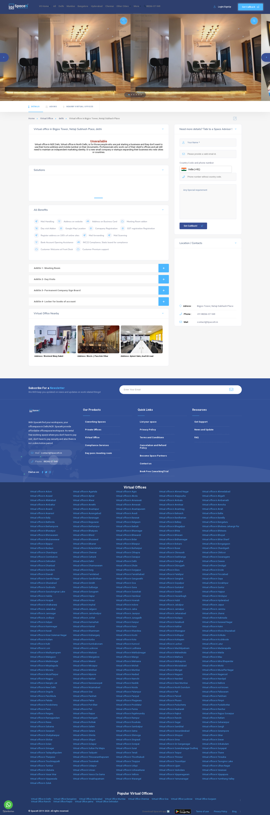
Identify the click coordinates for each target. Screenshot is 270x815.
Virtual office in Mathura (171, 657)
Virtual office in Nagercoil (214, 674)
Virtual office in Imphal (84, 604)
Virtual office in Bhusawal (85, 539)
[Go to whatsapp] (8, 804)
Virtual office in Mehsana (128, 661)
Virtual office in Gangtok (171, 578)
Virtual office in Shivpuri (171, 735)
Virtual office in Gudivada (42, 587)
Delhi (67, 7)
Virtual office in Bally (40, 517)
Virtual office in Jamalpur (171, 609)
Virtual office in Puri (82, 709)
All (58, 7)
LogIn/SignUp (224, 7)
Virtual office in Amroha (214, 504)
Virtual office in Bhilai (169, 530)
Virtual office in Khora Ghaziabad (218, 630)
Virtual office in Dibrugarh (172, 565)
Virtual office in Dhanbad (42, 565)
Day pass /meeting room (98, 453)
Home (31, 118)
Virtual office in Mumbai (128, 670)
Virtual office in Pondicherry (44, 704)
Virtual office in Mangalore (86, 657)
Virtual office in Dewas (213, 561)
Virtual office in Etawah (41, 574)
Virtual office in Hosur (84, 600)
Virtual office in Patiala (41, 700)
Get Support (200, 421)
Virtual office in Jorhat (84, 617)
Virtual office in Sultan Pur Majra (89, 748)
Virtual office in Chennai (85, 552)
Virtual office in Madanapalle (216, 648)
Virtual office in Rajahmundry (130, 713)
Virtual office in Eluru (169, 570)
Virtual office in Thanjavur (42, 757)
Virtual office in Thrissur (171, 757)
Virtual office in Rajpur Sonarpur (218, 713)
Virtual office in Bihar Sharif (215, 539)
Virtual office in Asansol (42, 513)
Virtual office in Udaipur (85, 765)
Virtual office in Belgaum (128, 522)
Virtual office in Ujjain (169, 765)
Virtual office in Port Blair (85, 704)
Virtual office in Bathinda (42, 522)
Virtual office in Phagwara (129, 700)
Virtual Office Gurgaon (205, 799)
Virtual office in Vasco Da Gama (89, 774)
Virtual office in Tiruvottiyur (172, 761)
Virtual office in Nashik (127, 683)
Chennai (126, 7)
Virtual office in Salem (84, 726)
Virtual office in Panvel (170, 696)
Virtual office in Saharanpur (215, 722)
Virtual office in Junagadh (129, 617)
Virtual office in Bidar (126, 539)
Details (34, 107)
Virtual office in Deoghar (171, 561)
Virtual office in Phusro (170, 700)
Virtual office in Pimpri (213, 700)
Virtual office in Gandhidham (87, 578)
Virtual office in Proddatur (129, 704)
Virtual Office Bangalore (65, 799)
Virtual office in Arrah (212, 509)
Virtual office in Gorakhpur (215, 583)
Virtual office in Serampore (215, 731)
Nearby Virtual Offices (78, 107)
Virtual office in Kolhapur (171, 635)
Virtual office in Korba (84, 639)
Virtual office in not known (215, 687)
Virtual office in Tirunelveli (85, 761)
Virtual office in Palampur (128, 691)
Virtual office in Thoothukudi (130, 757)
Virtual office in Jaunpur (128, 613)
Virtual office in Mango (127, 657)
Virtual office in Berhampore (44, 526)
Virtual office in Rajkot (170, 713)
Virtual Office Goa (160, 799)
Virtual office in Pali (168, 691)
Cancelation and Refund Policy (153, 446)
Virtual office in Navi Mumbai (173, 683)
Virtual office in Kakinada (214, 617)
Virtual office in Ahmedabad (216, 491)
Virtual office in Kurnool (127, 644)
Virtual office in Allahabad (43, 500)
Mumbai (79, 7)
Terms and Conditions (152, 437)
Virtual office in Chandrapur (43, 552)
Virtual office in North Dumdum (174, 687)
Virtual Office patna (84, 801)
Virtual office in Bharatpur (42, 530)
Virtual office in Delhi (126, 561)
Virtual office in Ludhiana (128, 648)
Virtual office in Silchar (41, 739)
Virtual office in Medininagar (44, 661)
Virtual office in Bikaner (84, 543)
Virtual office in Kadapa (170, 617)
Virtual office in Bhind (83, 535)
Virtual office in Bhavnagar (129, 530)
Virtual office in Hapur (84, 596)
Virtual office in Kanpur (127, 622)
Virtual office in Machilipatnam (174, 648)
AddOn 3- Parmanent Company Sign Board (101, 290)
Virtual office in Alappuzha (172, 496)
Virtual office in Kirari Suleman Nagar (48, 635)
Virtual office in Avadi (126, 513)
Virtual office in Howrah (127, 600)
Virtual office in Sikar (212, 735)
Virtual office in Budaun (41, 548)
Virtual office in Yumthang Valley (218, 778)
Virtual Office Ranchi (41, 801)
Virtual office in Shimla (84, 735)
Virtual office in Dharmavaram (87, 565)
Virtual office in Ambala (170, 500)
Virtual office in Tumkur (41, 765)
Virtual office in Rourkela (128, 722)
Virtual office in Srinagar (42, 748)
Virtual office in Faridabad (86, 574)
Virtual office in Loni (40, 648)
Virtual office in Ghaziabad (43, 583)
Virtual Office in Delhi (41, 799)
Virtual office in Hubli (169, 600)
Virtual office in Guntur (213, 587)
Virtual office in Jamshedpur (87, 613)
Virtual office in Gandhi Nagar (44, 578)
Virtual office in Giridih (84, 583)
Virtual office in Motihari (85, 670)
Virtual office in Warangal (128, 778)
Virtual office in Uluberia (42, 770)
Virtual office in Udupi (127, 765)
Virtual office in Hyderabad (215, 600)
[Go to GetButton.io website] (8, 811)
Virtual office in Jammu (213, 609)
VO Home (46, 7)
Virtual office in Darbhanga (172, 557)
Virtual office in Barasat (127, 517)
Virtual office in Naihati (84, 678)
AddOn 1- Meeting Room (101, 268)
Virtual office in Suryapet (214, 748)
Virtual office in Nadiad (127, 674)
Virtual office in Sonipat (127, 744)
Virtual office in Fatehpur (171, 574)
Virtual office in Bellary (170, 522)
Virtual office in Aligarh (213, 496)
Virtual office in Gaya (212, 578)
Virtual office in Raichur (213, 709)
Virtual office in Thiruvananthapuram (91, 757)
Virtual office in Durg (83, 570)
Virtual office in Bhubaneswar (44, 539)
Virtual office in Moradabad (173, 665)
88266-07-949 (177, 7)
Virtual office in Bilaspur (128, 543)
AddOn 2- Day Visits (101, 279)
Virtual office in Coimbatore (44, 557)
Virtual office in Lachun (170, 644)
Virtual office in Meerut (84, 661)
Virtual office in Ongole (41, 691)
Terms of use (202, 811)
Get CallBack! (194, 226)
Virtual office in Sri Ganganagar (174, 744)
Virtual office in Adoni (41, 491)
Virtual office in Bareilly (213, 517)
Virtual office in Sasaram (42, 731)
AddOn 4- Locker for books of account (101, 301)
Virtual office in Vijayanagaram (174, 774)
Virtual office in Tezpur (170, 752)
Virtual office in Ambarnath (215, 500)
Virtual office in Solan (40, 744)
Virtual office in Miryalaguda (44, 665)
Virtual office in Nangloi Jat (43, 683)
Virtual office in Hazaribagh (172, 596)
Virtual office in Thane (213, 752)
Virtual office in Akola (127, 496)
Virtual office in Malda (213, 652)
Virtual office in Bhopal (213, 535)
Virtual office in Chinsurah (172, 552)
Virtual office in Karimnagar (43, 626)
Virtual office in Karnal (84, 626)
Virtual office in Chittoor (214, 552)
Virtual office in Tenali (126, 752)
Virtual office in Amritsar (171, 504)
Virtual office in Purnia (127, 709)
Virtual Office (46, 118)
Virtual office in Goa (126, 583)
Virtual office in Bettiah (127, 526)
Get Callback (250, 7)
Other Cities (143, 7)
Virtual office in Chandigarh (215, 548)
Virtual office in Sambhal (171, 726)
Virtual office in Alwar (83, 500)
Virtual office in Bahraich (171, 513)
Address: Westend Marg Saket (49, 356)
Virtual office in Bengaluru (215, 522)
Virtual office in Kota (126, 639)
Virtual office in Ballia (212, 513)
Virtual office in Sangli (213, 726)
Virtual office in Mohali (127, 665)
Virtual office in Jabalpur (171, 604)
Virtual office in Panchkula (43, 696)
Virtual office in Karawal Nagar (217, 622)
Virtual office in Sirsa (169, 739)
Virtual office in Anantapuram (130, 509)
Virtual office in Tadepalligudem (46, 752)
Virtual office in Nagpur (41, 678)
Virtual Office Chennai (138, 799)
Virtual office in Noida (127, 687)
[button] (129, 94)
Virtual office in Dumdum (42, 570)
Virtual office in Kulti (40, 644)
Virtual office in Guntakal (171, 587)
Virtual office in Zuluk (40, 783)
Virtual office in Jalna (126, 609)
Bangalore (94, 7)
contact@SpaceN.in (207, 322)
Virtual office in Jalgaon (85, 609)
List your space (148, 421)
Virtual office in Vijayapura (215, 774)
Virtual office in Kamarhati (86, 622)
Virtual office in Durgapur (128, 570)
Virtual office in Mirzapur (85, 665)
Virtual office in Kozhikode (215, 639)
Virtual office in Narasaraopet (87, 683)
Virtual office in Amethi (84, 504)
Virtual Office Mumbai (115, 799)
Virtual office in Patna (83, 700)
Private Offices (93, 429)
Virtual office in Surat (126, 748)
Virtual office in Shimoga (128, 735)
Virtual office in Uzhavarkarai (130, 770)
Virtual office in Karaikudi (171, 622)
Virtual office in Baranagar (86, 517)
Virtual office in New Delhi (43, 687)
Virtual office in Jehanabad (172, 613)
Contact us (145, 463)
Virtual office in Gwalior (170, 591)
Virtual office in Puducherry (172, 704)
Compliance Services (97, 445)
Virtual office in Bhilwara (214, 530)
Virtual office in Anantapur (86, 509)
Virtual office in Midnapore (172, 661)
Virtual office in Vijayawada (43, 778)
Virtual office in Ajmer (83, 496)
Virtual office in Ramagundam (45, 717)
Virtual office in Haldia (41, 596)
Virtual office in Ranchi (170, 717)
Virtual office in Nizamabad (86, 687)
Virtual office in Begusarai (86, 522)
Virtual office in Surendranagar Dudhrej (178, 748)
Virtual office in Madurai (85, 652)
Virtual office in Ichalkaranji (43, 604)
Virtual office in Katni (212, 626)
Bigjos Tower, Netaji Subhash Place (215, 306)
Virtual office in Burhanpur (129, 548)
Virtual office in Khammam (86, 630)
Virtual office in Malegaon (43, 657)
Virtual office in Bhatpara (85, 530)
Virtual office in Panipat (127, 696)
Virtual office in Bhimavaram (44, 535)
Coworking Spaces (95, 421)
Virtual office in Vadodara (172, 770)
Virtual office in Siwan (213, 739)
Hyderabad (111, 7)
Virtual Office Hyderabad (90, 799)
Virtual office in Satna (126, 731)
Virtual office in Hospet (41, 600)
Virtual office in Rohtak (84, 722)
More (160, 7)
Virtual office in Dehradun (42, 561)
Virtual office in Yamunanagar (173, 778)
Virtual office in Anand (41, 509)
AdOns (51, 107)
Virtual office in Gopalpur (171, 583)
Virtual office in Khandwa (128, 630)
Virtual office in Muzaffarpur (44, 674)
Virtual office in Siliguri (84, 739)
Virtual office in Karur (126, 626)
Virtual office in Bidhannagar (173, 539)
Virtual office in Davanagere (216, 557)
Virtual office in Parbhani (214, 696)
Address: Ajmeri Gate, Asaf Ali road (137, 356)
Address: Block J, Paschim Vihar (93, 356)
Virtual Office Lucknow (181, 799)
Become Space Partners (153, 455)
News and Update (204, 429)
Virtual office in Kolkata (213, 635)
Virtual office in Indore (127, 604)
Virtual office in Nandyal (214, 678)
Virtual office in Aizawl (41, 496)
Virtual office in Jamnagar (43, 613)
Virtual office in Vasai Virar (43, 774)
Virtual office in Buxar (169, 548)
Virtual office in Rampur (127, 717)
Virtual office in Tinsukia (214, 757)
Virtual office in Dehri (83, 561)
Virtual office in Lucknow (85, 648)
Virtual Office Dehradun (107, 801)
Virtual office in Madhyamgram (45, 652)
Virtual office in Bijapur (41, 543)
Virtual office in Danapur (128, 557)
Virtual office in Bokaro (170, 543)
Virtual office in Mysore (84, 674)
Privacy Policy (148, 429)
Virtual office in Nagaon (171, 674)
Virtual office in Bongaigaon (216, 543)
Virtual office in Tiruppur (128, 761)
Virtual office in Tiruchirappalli (45, 761)
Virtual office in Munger (170, 670)
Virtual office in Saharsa (42, 726)
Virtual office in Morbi (213, 665)
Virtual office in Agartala (85, 491)
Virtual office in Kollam (41, 639)
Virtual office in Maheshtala (172, 652)
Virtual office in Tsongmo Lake (217, 761)
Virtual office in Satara (84, 731)
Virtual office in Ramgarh (85, 717)
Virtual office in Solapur (84, 744)
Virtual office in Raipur (84, 713)
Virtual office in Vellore (127, 774)
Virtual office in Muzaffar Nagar (218, 670)
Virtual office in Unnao (84, 770)
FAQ (196, 437)
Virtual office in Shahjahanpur (44, 735)
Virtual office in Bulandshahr (87, 548)
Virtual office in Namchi (127, 678)
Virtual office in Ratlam (213, 717)
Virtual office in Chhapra (128, 552)
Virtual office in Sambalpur (129, 726)
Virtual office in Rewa (40, 722)
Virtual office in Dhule (126, 565)
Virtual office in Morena (41, 670)
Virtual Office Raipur (62, 801)
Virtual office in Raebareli (171, 709)
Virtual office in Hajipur (213, 591)
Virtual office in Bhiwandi (128, 535)
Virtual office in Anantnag (171, 509)
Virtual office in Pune (40, 709)
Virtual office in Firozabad (215, 574)
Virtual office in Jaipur (213, 604)
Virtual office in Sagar (170, 722)
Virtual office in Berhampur (86, 526)
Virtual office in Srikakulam (215, 744)
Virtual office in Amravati (128, 504)
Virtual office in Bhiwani (170, 535)
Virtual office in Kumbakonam (88, 644)
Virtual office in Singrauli (128, 739)
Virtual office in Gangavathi (129, 578)
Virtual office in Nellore (213, 683)
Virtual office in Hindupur (214, 596)
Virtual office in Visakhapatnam (88, 778)
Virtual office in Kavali (41, 630)
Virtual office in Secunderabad (174, 731)
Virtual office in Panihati (84, 696)
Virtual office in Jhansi (213, 613)
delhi (61, 118)
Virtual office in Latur (212, 644)
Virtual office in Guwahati (128, 591)
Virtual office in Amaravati (129, 500)
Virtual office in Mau (212, 657)
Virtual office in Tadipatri (85, 752)
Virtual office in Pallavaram (215, 691)
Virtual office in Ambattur (42, 504)
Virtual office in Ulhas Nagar (216, 765)
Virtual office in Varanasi (214, 770)
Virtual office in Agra (126, 491)
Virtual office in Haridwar (128, 596)
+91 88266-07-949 (206, 314)
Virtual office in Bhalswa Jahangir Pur (220, 526)
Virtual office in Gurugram (85, 591)
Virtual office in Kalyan (41, 622)
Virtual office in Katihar (170, 626)
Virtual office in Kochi (126, 635)
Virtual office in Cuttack (84, 557)
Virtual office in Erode (213, 570)
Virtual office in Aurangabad (87, 513)
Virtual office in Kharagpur (172, 630)
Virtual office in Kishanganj (86, 635)
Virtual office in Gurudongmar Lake (47, 591)
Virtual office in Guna (126, 587)
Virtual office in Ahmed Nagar (174, 491)
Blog (234, 811)
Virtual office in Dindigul (214, 565)
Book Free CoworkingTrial (154, 471)
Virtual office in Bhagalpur (172, 526)
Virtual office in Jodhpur (42, 617)
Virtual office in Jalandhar (43, 609)
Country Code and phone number (197, 163)
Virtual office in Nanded (171, 678)
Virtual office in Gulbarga (85, 587)
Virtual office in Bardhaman (172, 517)
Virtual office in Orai (83, 691)
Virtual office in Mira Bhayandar (217, 661)
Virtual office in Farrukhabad (130, 574)
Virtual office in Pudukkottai (216, 704)
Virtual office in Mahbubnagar (131, 652)
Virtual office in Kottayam (171, 639)
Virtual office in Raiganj (41, 713)
